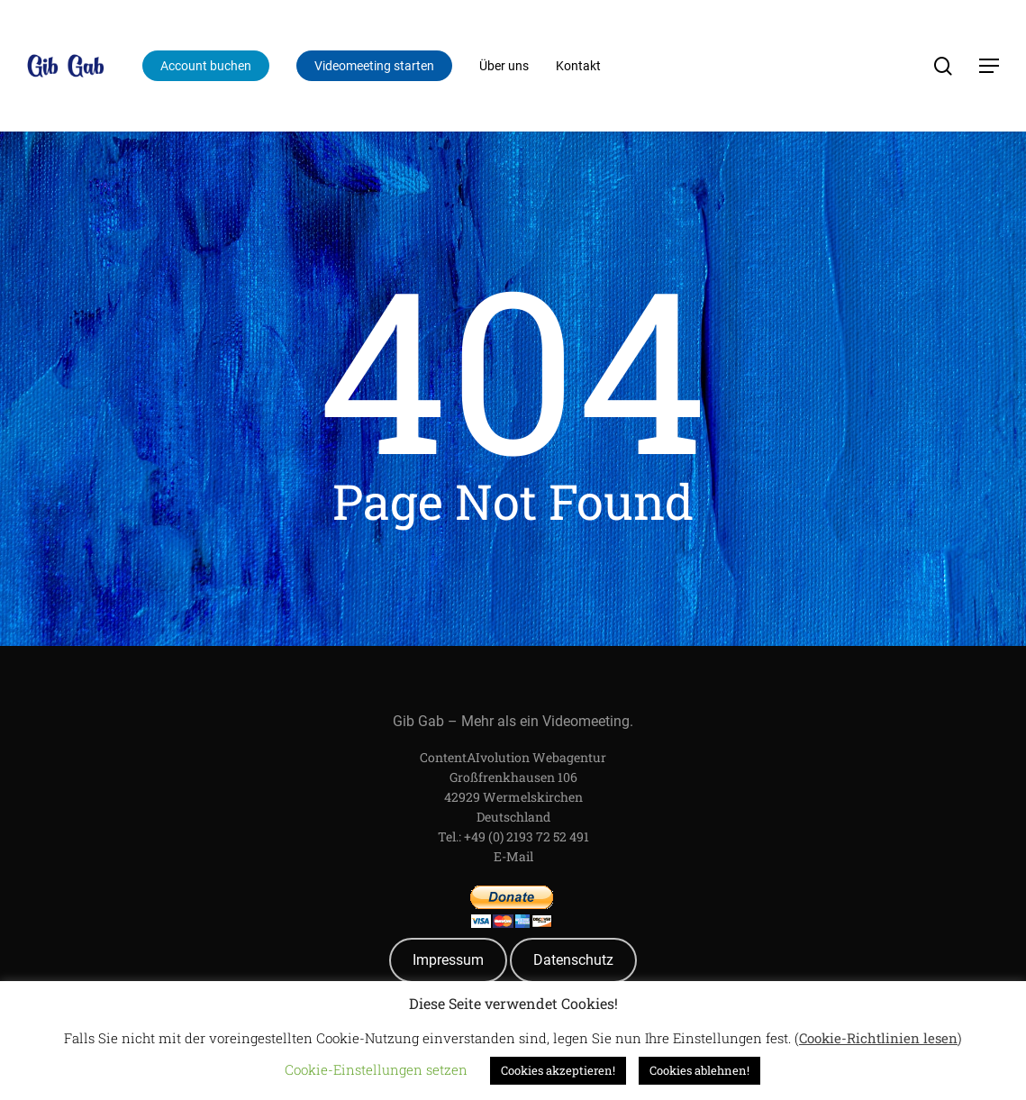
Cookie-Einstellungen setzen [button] (376, 1069)
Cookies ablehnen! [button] (699, 1070)
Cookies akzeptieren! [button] (558, 1070)
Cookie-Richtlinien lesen (878, 1038)
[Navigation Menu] (990, 66)
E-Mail (513, 856)
